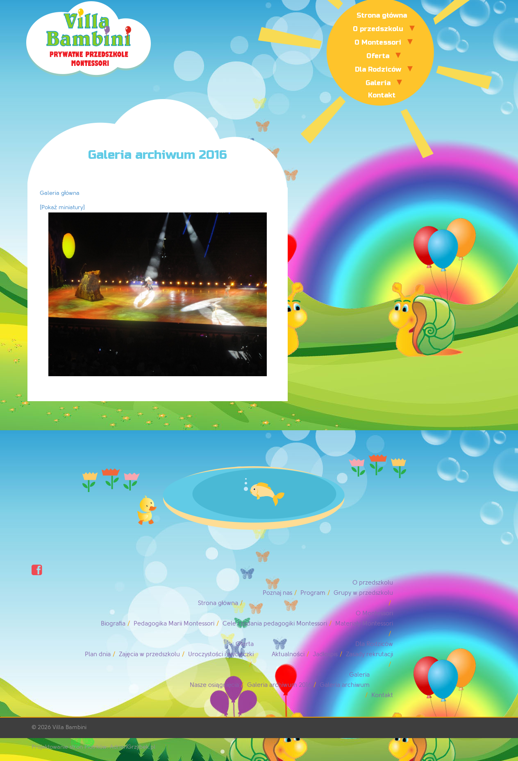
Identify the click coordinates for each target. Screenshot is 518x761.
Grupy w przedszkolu (363, 592)
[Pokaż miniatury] (62, 207)
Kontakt (381, 95)
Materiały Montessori (364, 623)
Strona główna (382, 15)
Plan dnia (98, 654)
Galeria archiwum (345, 685)
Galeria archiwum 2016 (279, 685)
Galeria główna (60, 193)
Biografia (113, 623)
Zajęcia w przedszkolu (149, 654)
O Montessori (377, 42)
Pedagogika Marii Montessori (174, 623)
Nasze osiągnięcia (214, 685)
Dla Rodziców (378, 69)
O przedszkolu (378, 29)
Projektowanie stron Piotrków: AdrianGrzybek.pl (93, 747)
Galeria (378, 83)
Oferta (377, 56)
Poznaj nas (277, 592)
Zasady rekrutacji (369, 654)
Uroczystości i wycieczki (221, 654)
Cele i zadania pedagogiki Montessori (275, 623)
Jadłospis (325, 654)
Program (312, 592)
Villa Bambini (69, 727)
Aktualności (288, 654)
